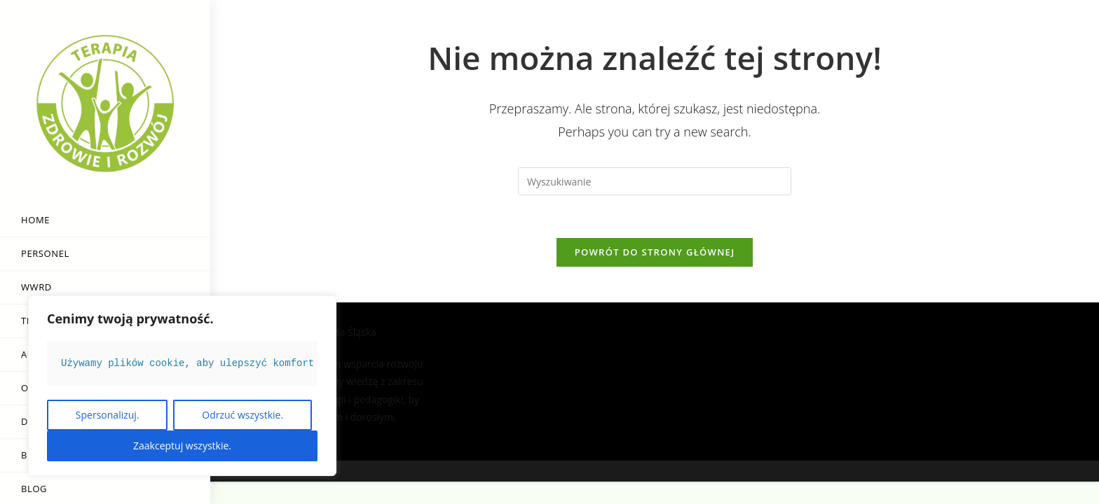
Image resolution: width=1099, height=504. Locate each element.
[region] (182, 385)
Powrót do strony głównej (655, 252)
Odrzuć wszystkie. (242, 414)
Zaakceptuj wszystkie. (182, 445)
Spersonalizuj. (107, 414)
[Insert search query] (654, 181)
